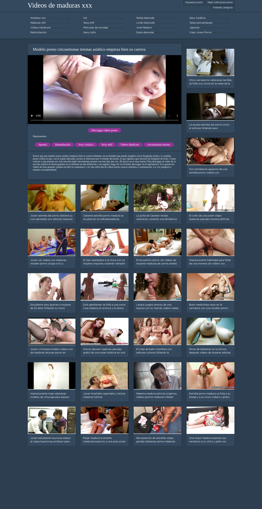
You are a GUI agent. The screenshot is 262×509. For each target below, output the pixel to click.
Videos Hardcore (129, 144)
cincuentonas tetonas (158, 144)
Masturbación (62, 144)
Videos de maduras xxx (60, 5)
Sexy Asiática (86, 144)
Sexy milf (107, 144)
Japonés (42, 144)
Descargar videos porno (104, 130)
